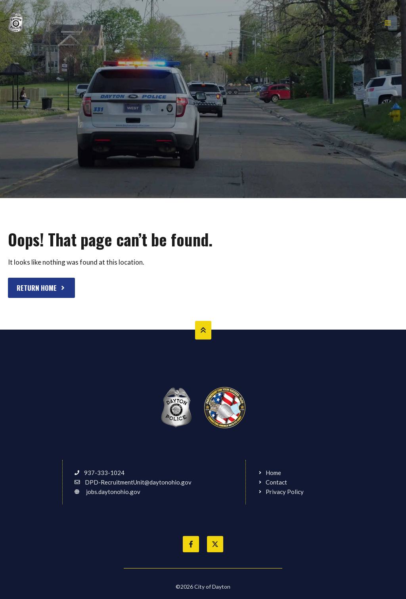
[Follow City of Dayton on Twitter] (215, 544)
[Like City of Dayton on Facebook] (191, 544)
